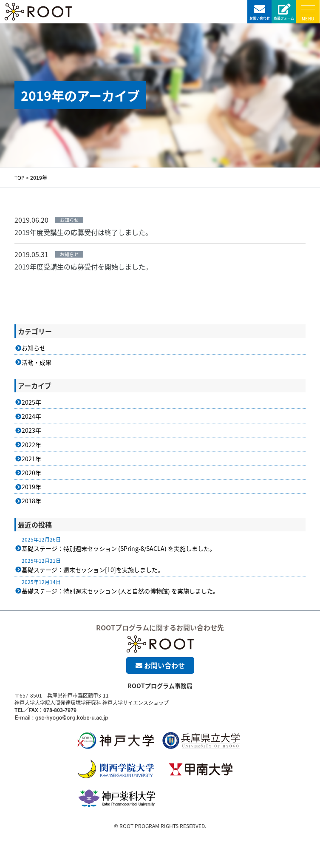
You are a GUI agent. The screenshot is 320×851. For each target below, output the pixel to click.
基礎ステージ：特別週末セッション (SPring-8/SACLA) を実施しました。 (118, 548)
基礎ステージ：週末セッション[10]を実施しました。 (93, 569)
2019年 (31, 486)
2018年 (31, 500)
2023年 (31, 430)
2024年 (31, 416)
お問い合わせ (160, 665)
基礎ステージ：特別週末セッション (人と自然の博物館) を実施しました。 (120, 591)
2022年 (31, 444)
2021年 (31, 458)
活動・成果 (36, 362)
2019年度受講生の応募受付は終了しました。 (83, 232)
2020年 (31, 472)
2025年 (31, 402)
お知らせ (33, 347)
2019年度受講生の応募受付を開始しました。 (83, 266)
